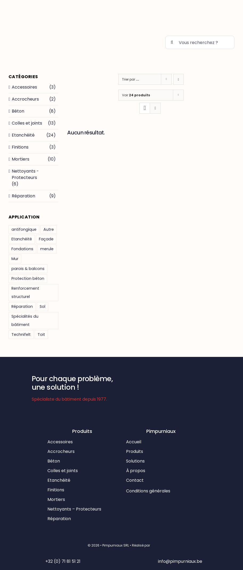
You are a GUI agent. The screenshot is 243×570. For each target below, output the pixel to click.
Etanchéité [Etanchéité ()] (21, 239)
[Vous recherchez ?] (199, 42)
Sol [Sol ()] (42, 306)
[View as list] (155, 108)
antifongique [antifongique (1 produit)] (24, 229)
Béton (18, 111)
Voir (136, 95)
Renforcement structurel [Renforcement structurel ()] (25, 292)
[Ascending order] (178, 79)
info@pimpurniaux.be (180, 561)
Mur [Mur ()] (14, 258)
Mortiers (20, 159)
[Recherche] (172, 42)
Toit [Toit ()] (41, 334)
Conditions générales (148, 491)
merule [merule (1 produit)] (47, 249)
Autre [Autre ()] (48, 229)
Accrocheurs (25, 99)
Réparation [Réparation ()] (22, 306)
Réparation (23, 196)
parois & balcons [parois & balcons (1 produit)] (27, 268)
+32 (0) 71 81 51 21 (62, 561)
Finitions (20, 147)
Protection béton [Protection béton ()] (27, 278)
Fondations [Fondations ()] (22, 249)
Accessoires (24, 87)
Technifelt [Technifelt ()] (21, 334)
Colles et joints (27, 123)
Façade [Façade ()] (46, 239)
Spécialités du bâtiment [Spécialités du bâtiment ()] (24, 320)
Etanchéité (23, 135)
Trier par (130, 79)
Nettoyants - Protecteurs (25, 174)
